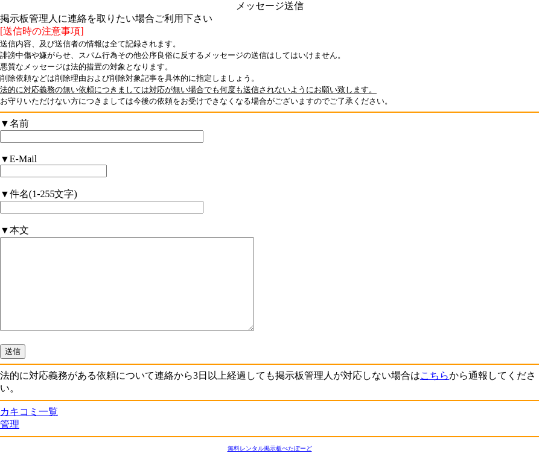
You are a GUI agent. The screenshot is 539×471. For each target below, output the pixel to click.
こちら (434, 393)
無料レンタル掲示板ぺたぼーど (270, 466)
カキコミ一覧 (29, 430)
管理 (9, 442)
